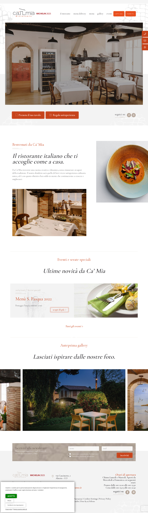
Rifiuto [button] (9, 500)
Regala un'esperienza (62, 115)
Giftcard (119, 13)
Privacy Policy (105, 499)
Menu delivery (79, 13)
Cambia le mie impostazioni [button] (15, 505)
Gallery (100, 13)
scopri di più (59, 309)
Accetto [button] (11, 496)
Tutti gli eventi (74, 326)
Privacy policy (8, 509)
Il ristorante (65, 13)
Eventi (109, 13)
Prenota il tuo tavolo (28, 115)
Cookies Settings (91, 499)
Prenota (130, 13)
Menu (91, 13)
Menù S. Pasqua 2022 (33, 299)
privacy (95, 454)
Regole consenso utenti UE (20, 509)
